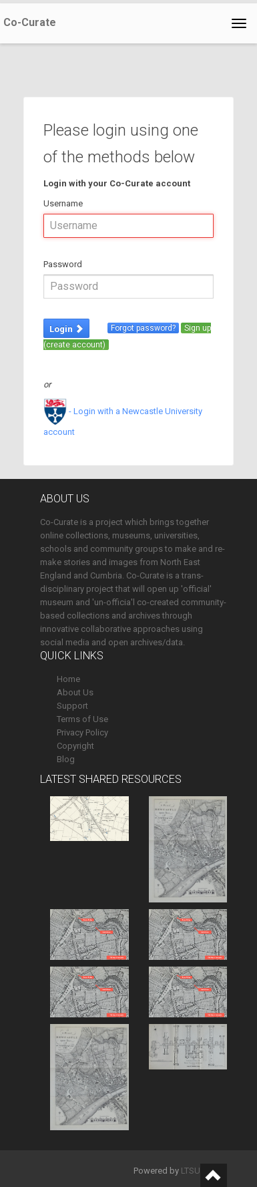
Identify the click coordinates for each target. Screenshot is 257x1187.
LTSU (190, 1171)
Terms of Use (82, 719)
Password (62, 264)
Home (68, 679)
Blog (66, 759)
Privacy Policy (82, 732)
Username (63, 203)
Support (72, 706)
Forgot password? (143, 328)
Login (66, 329)
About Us (75, 692)
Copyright (75, 746)
